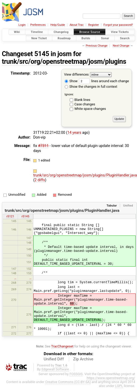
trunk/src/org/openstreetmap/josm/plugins (64, 61)
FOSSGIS (76, 374)
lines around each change (104, 81)
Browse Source (89, 32)
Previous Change (96, 45)
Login (22, 25)
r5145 (25, 216)
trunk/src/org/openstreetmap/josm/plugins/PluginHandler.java (85, 175)
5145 (41, 54)
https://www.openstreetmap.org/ (111, 378)
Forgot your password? (118, 25)
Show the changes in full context (91, 87)
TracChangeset (62, 346)
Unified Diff (54, 359)
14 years (74, 132)
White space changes (90, 109)
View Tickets (120, 32)
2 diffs (40, 180)
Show (71, 81)
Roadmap (64, 38)
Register (93, 25)
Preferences (38, 25)
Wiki (17, 32)
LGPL (119, 386)
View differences (76, 74)
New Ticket (39, 38)
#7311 (43, 146)
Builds (86, 38)
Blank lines (82, 100)
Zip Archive (83, 359)
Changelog (61, 32)
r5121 (10, 216)
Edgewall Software (55, 369)
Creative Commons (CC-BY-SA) (68, 382)
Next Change (121, 45)
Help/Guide (57, 25)
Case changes (84, 104)
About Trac (77, 25)
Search (125, 38)
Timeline (37, 32)
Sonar (105, 38)
